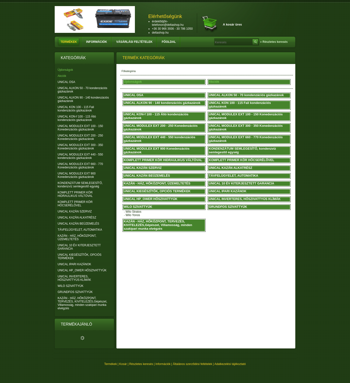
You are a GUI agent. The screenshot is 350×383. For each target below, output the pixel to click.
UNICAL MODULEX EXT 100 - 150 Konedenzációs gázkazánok (80, 127)
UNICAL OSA (66, 82)
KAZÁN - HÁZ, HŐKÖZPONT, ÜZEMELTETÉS (77, 237)
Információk (163, 364)
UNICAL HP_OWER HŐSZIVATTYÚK (82, 270)
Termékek (110, 364)
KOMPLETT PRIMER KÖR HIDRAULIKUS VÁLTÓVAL (75, 194)
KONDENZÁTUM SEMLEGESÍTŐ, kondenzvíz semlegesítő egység (80, 184)
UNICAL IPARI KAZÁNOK (74, 264)
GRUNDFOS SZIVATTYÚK (75, 292)
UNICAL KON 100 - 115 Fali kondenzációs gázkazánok (76, 108)
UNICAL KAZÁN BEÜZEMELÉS (78, 223)
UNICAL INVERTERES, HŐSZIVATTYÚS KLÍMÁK (74, 278)
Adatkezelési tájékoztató (230, 364)
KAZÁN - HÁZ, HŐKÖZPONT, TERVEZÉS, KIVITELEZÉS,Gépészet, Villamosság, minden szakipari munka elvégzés (82, 303)
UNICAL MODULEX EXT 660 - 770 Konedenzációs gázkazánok (80, 165)
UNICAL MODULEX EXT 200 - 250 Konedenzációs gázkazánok (80, 137)
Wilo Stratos (133, 211)
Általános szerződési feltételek (192, 364)
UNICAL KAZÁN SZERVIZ (75, 211)
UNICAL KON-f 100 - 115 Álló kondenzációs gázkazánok (77, 118)
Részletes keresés (141, 364)
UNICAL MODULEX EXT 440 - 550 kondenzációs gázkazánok (80, 156)
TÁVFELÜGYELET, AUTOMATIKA (80, 229)
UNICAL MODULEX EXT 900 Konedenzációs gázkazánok (77, 175)
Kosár (123, 364)
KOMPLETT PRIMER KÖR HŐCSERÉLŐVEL (75, 203)
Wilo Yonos (133, 215)
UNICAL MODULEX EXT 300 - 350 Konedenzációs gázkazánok (80, 146)
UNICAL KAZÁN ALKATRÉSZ (77, 217)
